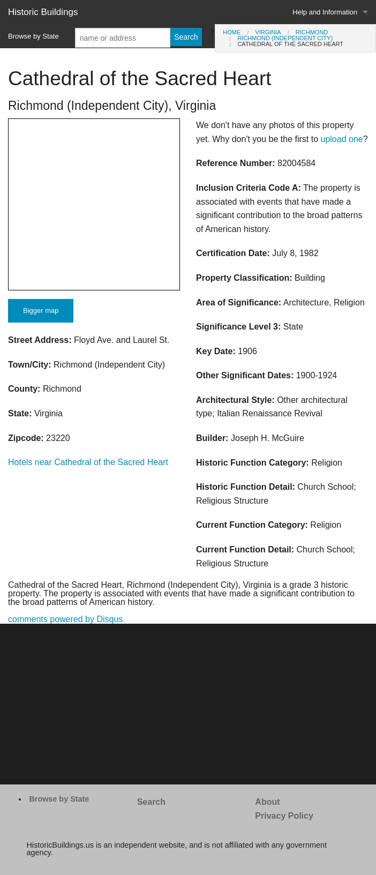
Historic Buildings (43, 12)
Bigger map (40, 310)
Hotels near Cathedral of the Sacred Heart (88, 462)
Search (151, 801)
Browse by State (33, 36)
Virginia (268, 32)
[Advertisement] (188, 704)
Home (231, 32)
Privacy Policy (284, 815)
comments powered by (65, 619)
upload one (342, 139)
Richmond (312, 32)
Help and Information (324, 12)
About (267, 801)
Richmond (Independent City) (285, 38)
